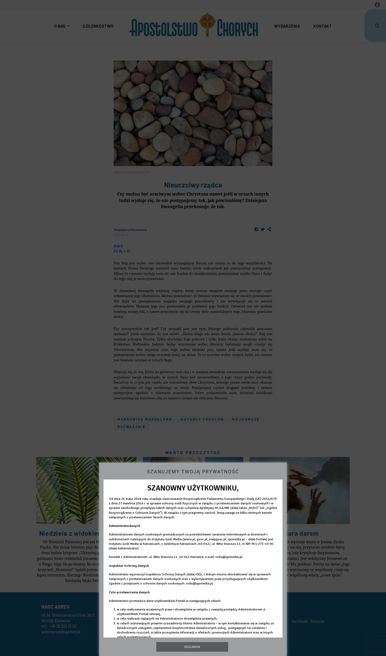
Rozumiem (192, 647)
